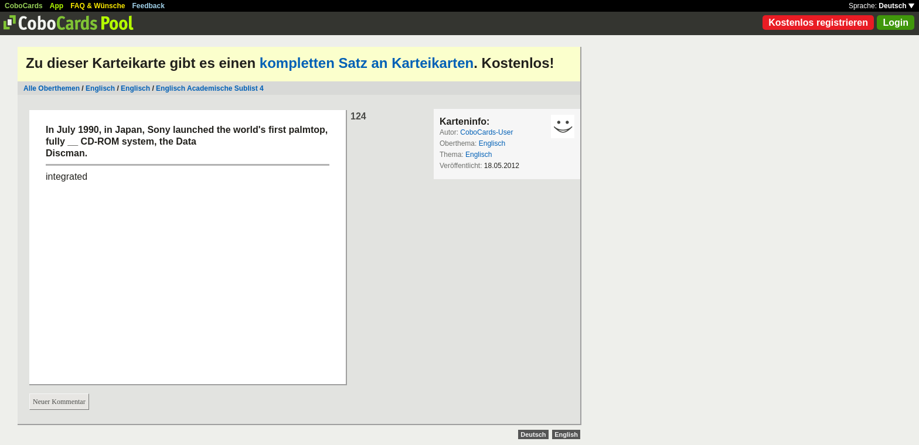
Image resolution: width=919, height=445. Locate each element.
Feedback (148, 6)
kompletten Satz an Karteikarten (367, 63)
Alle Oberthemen (51, 88)
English (566, 434)
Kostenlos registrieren (818, 23)
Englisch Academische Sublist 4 (210, 88)
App (56, 6)
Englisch (100, 88)
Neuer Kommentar (59, 402)
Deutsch (896, 6)
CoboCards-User (486, 132)
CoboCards (24, 6)
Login (895, 23)
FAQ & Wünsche (97, 6)
